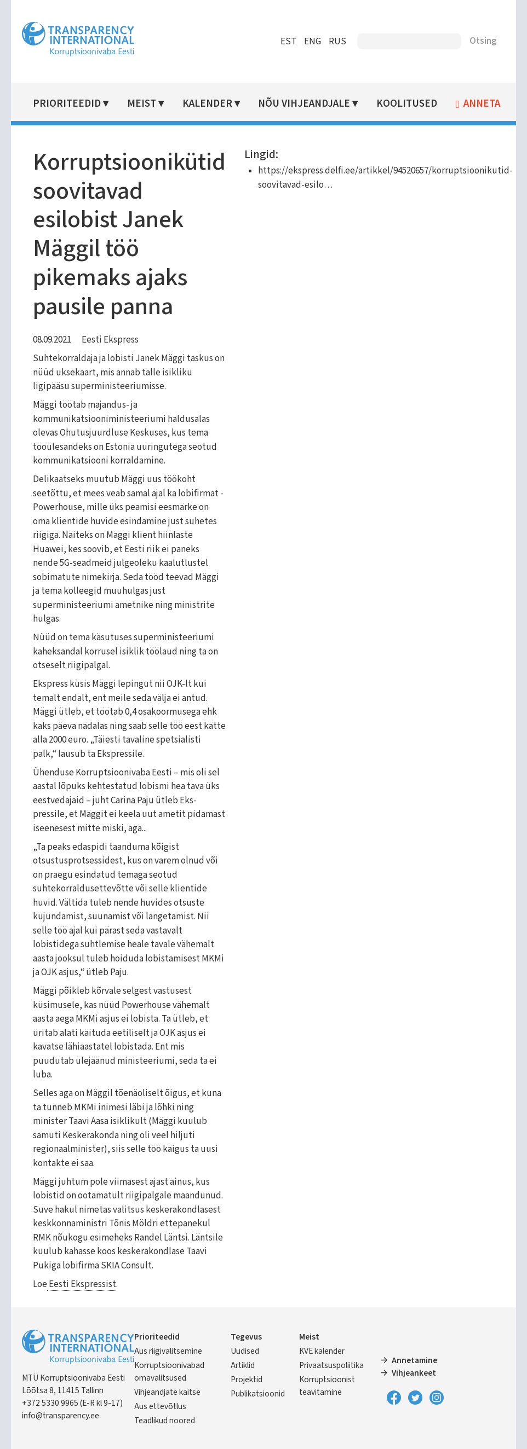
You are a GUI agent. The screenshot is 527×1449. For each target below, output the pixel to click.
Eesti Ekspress (110, 340)
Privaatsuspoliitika (331, 1365)
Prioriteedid (67, 103)
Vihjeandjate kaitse (168, 1392)
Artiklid (243, 1365)
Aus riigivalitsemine (169, 1351)
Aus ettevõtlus (161, 1406)
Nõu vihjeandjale (305, 103)
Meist (142, 103)
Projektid (246, 1379)
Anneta (482, 103)
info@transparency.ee (61, 1415)
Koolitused (406, 103)
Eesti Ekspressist (82, 1284)
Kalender (207, 103)
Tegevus (246, 1336)
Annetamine (414, 1360)
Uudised (245, 1351)
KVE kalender (322, 1351)
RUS (337, 42)
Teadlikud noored (165, 1420)
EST (288, 42)
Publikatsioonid (258, 1393)
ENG (311, 42)
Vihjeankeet (414, 1372)
